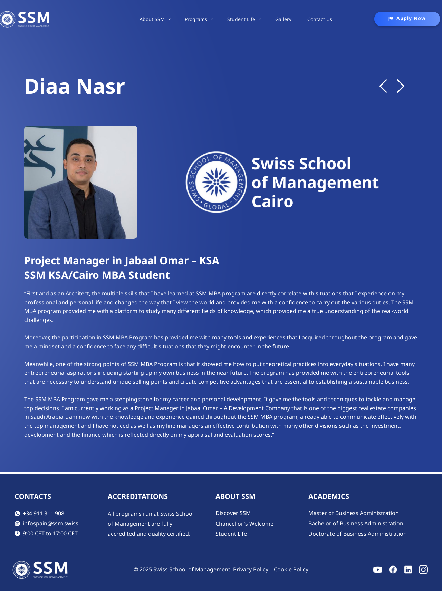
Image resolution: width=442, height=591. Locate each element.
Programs (196, 19)
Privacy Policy (250, 569)
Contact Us (319, 19)
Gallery (283, 19)
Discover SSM (233, 513)
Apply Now (407, 18)
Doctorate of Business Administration (357, 534)
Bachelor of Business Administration (355, 523)
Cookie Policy (291, 569)
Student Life (241, 19)
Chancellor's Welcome (244, 524)
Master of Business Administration (353, 513)
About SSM (152, 19)
